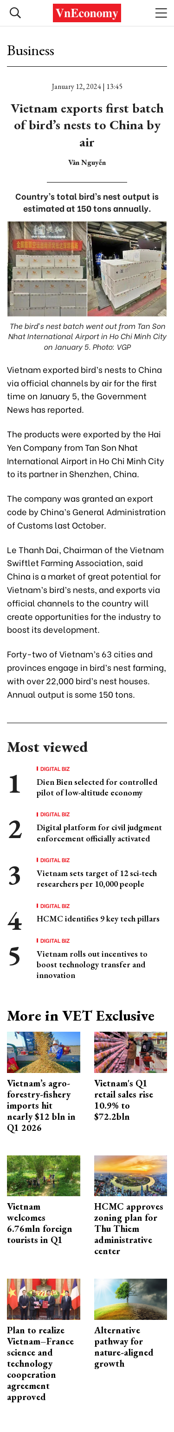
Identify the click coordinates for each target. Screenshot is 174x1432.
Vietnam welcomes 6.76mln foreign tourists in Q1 (39, 1223)
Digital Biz (55, 768)
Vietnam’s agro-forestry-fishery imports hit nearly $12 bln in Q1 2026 (41, 1105)
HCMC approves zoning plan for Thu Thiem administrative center (128, 1228)
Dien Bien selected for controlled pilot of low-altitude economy (97, 787)
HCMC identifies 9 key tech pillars (98, 918)
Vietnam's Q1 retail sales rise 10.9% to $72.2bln (123, 1100)
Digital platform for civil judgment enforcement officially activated (99, 832)
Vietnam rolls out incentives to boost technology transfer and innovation (92, 964)
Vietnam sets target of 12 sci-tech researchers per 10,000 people (97, 878)
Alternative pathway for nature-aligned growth (124, 1346)
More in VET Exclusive (81, 1015)
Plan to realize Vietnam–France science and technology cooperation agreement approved (40, 1363)
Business (30, 50)
